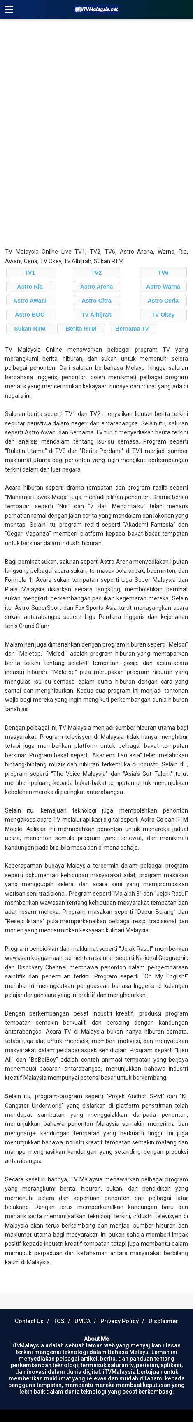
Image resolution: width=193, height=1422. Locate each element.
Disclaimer (163, 1321)
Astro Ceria (163, 300)
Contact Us (29, 1321)
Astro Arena (96, 286)
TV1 (30, 272)
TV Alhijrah (96, 314)
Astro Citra (96, 300)
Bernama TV (132, 328)
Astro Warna (163, 286)
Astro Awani (30, 300)
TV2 (96, 272)
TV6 (163, 272)
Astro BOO (29, 314)
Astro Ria (30, 286)
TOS (59, 1321)
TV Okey (162, 314)
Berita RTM (81, 328)
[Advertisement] (96, 133)
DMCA (82, 1321)
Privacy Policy (119, 1321)
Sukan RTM (30, 328)
